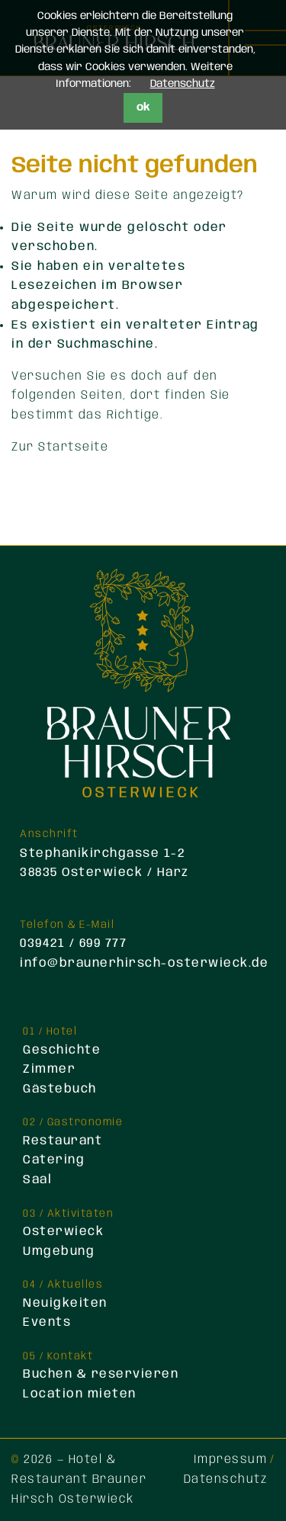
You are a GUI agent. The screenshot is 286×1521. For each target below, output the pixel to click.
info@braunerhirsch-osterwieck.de (144, 963)
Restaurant (62, 1140)
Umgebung (59, 1251)
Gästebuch (60, 1089)
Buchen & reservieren (100, 1374)
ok (143, 107)
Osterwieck (63, 1231)
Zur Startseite (59, 447)
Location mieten (80, 1394)
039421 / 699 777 (73, 943)
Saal (37, 1179)
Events (47, 1322)
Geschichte (62, 1050)
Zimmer (49, 1069)
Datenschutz (226, 1479)
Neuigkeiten (65, 1303)
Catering (54, 1160)
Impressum (231, 1459)
